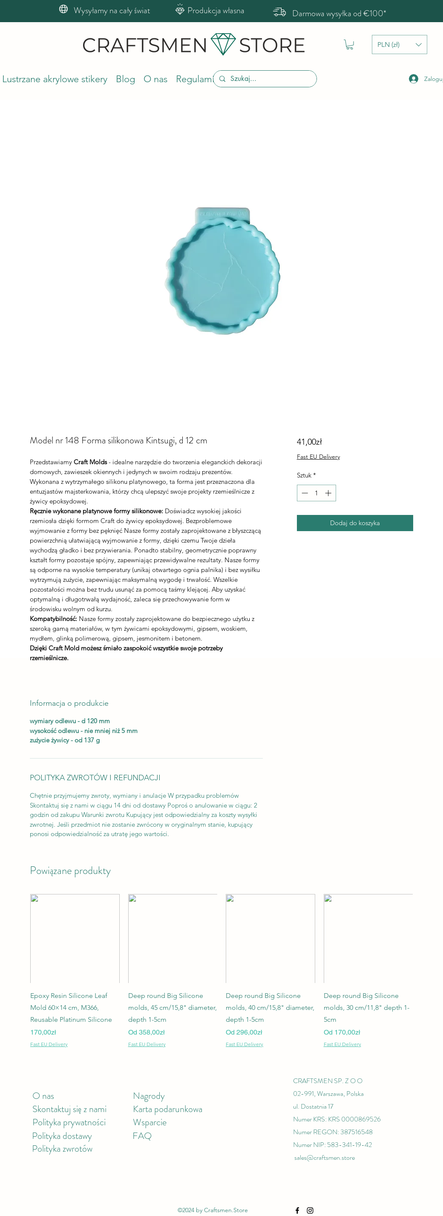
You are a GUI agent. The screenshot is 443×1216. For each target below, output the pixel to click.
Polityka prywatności (69, 1122)
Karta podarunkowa (167, 1108)
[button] (350, 45)
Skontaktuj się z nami (69, 1108)
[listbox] (399, 44)
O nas (43, 1095)
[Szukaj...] (264, 79)
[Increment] (329, 493)
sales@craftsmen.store (324, 1157)
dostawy (77, 1135)
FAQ (142, 1135)
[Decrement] (304, 493)
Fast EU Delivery (318, 456)
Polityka (47, 1135)
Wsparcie (150, 1122)
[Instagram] (310, 1210)
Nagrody (149, 1095)
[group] (221, 971)
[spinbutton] (316, 493)
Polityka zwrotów (62, 1148)
